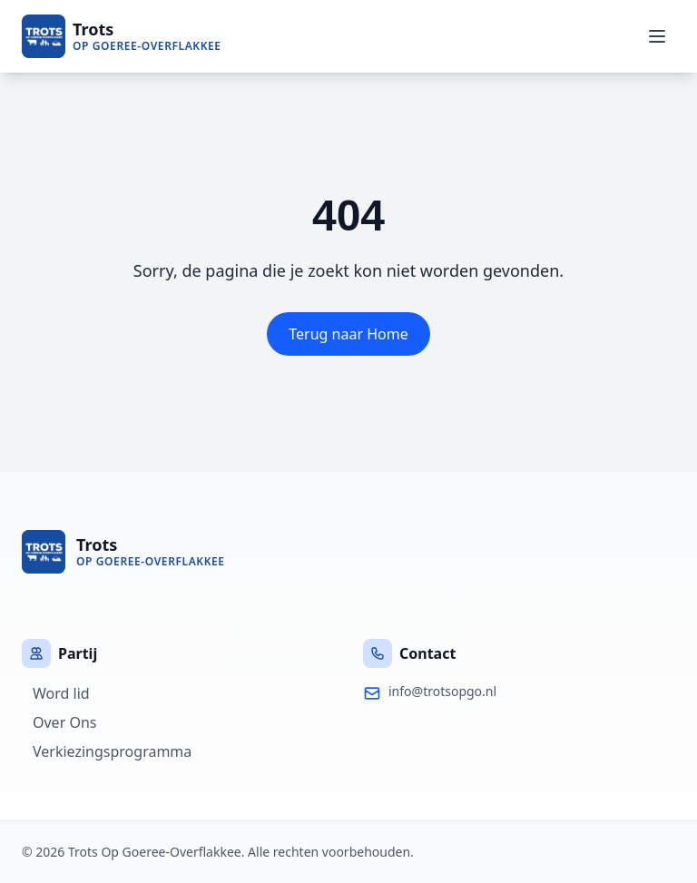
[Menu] (657, 36)
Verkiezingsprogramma (106, 751)
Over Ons (59, 722)
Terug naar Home (348, 334)
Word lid (56, 693)
